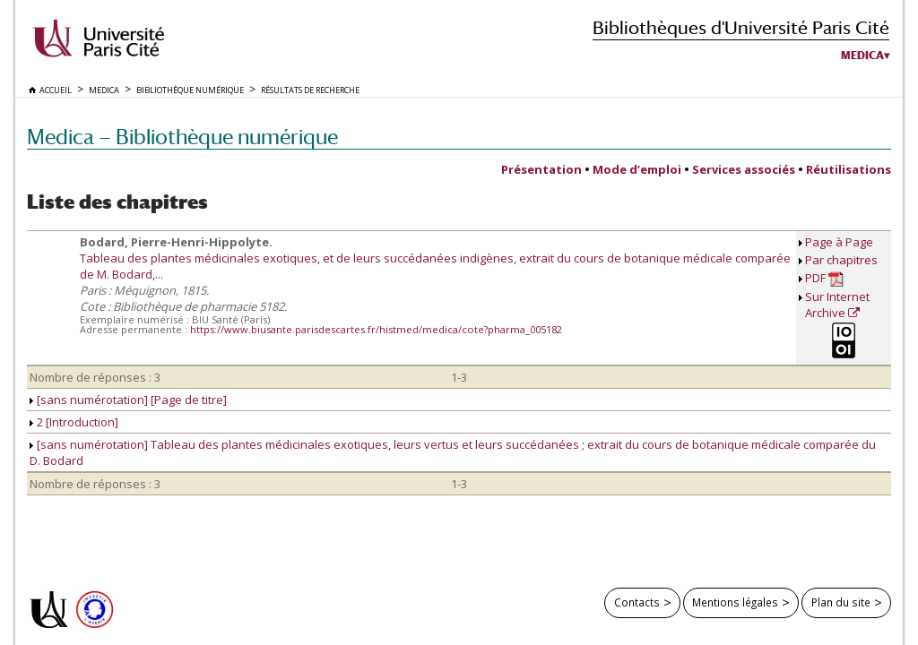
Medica (862, 55)
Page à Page (839, 242)
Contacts (637, 602)
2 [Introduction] (74, 422)
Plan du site (840, 602)
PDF (824, 278)
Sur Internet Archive (837, 304)
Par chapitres (841, 260)
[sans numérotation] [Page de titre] (128, 399)
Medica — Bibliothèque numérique (182, 137)
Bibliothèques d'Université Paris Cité (741, 27)
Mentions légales (735, 602)
